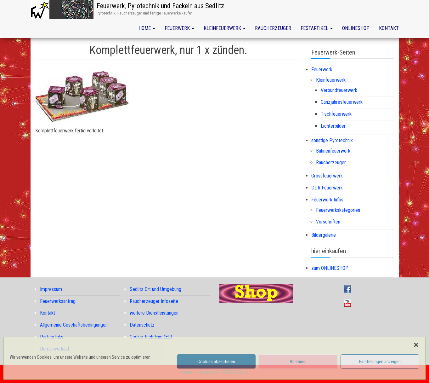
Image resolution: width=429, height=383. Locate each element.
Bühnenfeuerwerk (333, 151)
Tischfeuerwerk (336, 114)
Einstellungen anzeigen (380, 361)
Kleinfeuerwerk (225, 28)
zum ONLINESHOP (329, 268)
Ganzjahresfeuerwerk (342, 102)
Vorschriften (328, 222)
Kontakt (389, 28)
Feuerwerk (179, 28)
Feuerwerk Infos (327, 200)
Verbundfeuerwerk (339, 90)
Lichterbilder (333, 126)
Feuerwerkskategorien (338, 210)
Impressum (51, 289)
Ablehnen (298, 361)
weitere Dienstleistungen (154, 313)
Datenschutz (142, 325)
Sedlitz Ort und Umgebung (155, 289)
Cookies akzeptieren (216, 361)
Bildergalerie (323, 235)
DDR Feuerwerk (327, 188)
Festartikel (317, 28)
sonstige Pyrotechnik (332, 140)
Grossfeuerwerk (327, 176)
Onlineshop (356, 28)
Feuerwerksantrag (58, 301)
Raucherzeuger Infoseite (154, 301)
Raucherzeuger (273, 28)
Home (146, 28)
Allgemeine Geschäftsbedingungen (74, 325)
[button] (416, 345)
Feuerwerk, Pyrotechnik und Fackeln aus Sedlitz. (161, 6)
